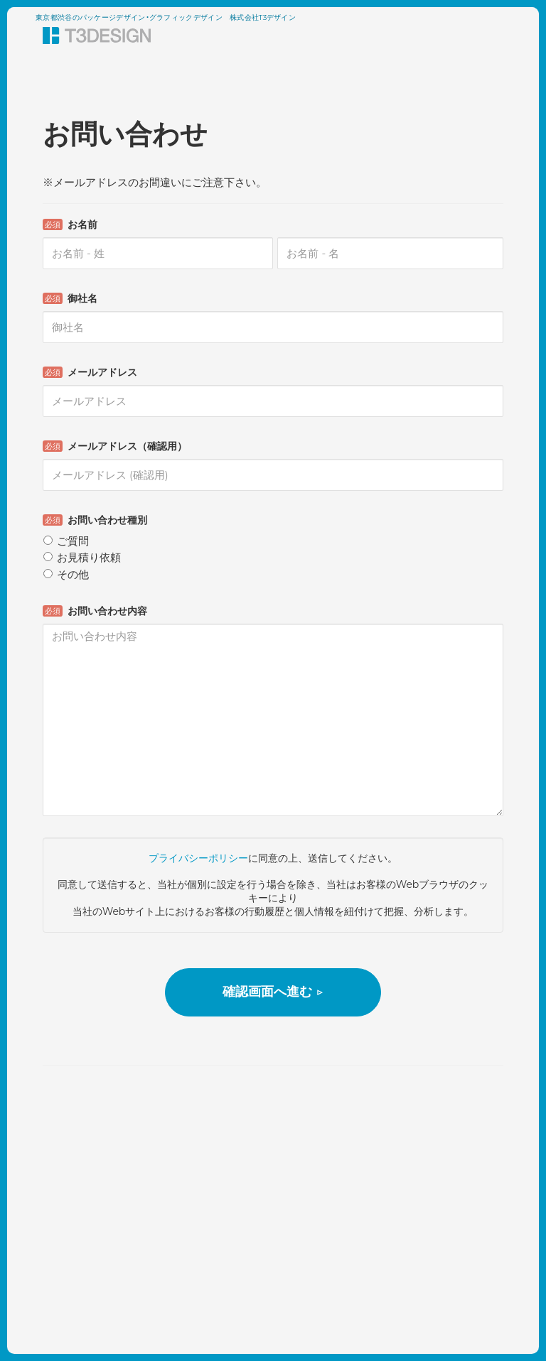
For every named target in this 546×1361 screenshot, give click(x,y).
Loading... (273, 585)
